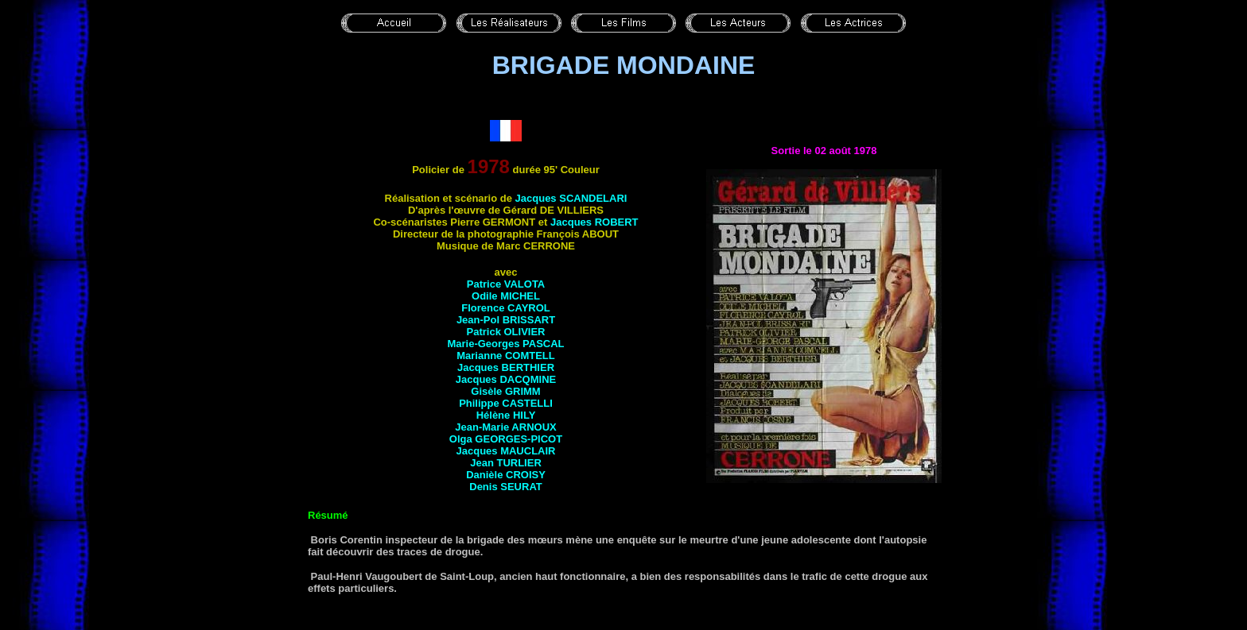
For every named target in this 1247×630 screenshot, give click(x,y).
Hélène (506, 415)
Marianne (505, 355)
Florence (505, 308)
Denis (505, 487)
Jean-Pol (505, 320)
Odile (506, 296)
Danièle (506, 475)
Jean (506, 463)
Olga (505, 439)
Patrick (506, 332)
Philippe (506, 403)
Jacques (571, 198)
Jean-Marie (505, 427)
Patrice (506, 284)
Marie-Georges (505, 344)
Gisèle (505, 391)
